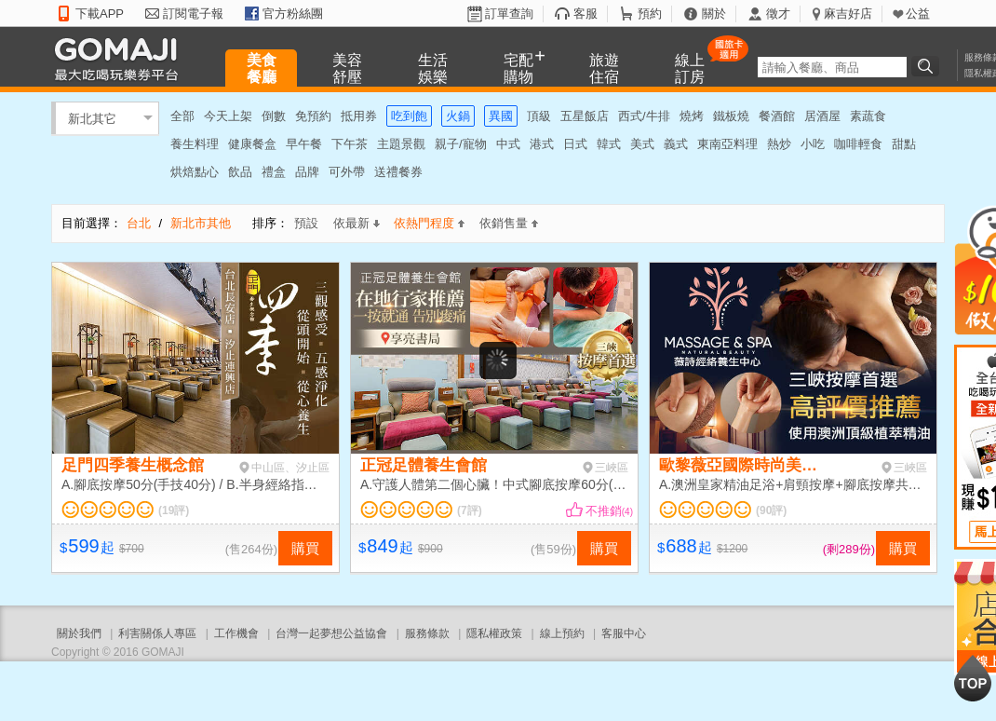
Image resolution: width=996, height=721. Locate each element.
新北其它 (92, 118)
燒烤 (692, 116)
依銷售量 (508, 223)
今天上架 (228, 116)
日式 (575, 144)
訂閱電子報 (193, 13)
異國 (501, 116)
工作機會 (236, 633)
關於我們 (79, 633)
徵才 (778, 13)
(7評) (469, 510)
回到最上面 (972, 678)
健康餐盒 (252, 144)
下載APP (99, 13)
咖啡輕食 (858, 144)
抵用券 (359, 116)
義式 (676, 144)
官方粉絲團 (292, 13)
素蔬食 (868, 116)
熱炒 (779, 144)
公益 (918, 13)
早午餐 (304, 144)
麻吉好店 (848, 13)
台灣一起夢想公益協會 (331, 633)
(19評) (173, 510)
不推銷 (609, 511)
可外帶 (347, 172)
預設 (306, 223)
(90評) (771, 510)
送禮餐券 (398, 172)
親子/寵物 (461, 144)
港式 (542, 144)
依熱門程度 (429, 223)
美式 (642, 144)
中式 (508, 144)
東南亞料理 (727, 144)
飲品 (240, 172)
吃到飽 (409, 116)
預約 (650, 13)
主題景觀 (401, 144)
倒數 (274, 116)
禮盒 (274, 172)
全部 (182, 116)
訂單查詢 (509, 13)
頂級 (539, 116)
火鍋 (458, 116)
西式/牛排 (644, 116)
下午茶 (349, 144)
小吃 (813, 144)
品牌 (307, 172)
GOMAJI (121, 58)
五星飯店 (584, 116)
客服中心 (623, 633)
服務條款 (427, 633)
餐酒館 (777, 116)
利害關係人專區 (157, 633)
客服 (585, 13)
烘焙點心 (194, 172)
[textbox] (832, 67)
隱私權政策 (494, 633)
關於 (714, 13)
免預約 (313, 116)
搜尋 (928, 66)
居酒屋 (822, 116)
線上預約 (562, 633)
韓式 (609, 144)
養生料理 (194, 144)
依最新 (356, 223)
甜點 (904, 144)
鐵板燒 (731, 116)
